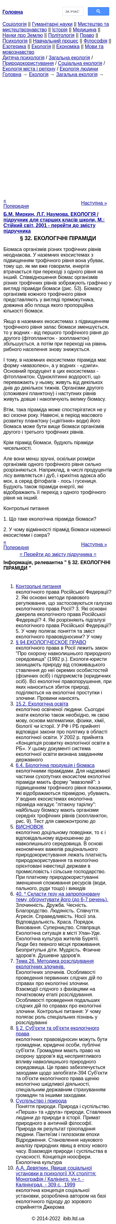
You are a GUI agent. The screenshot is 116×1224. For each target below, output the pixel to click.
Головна (11, 74)
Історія (60, 29)
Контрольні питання (38, 586)
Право (87, 35)
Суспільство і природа (41, 1100)
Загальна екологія (69, 57)
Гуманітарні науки (52, 24)
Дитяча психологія (23, 57)
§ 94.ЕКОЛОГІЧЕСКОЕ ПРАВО (51, 642)
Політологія (61, 35)
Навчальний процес (55, 40)
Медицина (84, 29)
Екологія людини (79, 68)
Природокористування (28, 63)
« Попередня (16, 203)
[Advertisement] (58, 135)
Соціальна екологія (80, 63)
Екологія (41, 46)
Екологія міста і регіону (28, 68)
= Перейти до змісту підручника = (58, 554)
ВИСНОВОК (30, 826)
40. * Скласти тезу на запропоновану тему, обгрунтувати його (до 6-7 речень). (62, 896)
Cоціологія (14, 24)
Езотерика (14, 46)
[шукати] (72, 11)
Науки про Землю (22, 35)
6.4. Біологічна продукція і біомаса (55, 765)
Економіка (67, 46)
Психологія (15, 40)
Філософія (95, 40)
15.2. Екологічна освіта (42, 703)
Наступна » (94, 203)
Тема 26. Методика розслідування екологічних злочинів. (55, 963)
